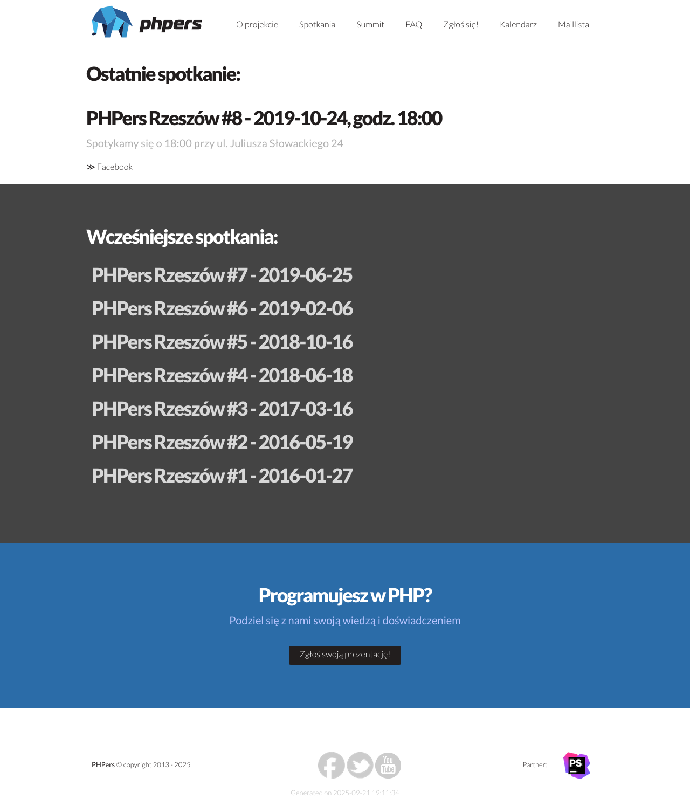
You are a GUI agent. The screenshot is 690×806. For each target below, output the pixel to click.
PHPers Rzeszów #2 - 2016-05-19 (222, 441)
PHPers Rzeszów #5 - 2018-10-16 (222, 341)
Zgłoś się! (461, 24)
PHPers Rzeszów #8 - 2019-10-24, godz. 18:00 (263, 117)
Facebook (115, 167)
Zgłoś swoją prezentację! (345, 654)
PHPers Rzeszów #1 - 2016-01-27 (222, 475)
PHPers (103, 764)
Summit (370, 24)
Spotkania (317, 24)
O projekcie (257, 24)
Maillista (573, 24)
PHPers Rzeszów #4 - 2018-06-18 (222, 375)
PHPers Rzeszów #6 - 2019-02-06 (222, 308)
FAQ (413, 24)
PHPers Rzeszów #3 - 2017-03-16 (222, 408)
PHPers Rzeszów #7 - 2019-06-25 (222, 274)
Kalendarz (518, 24)
